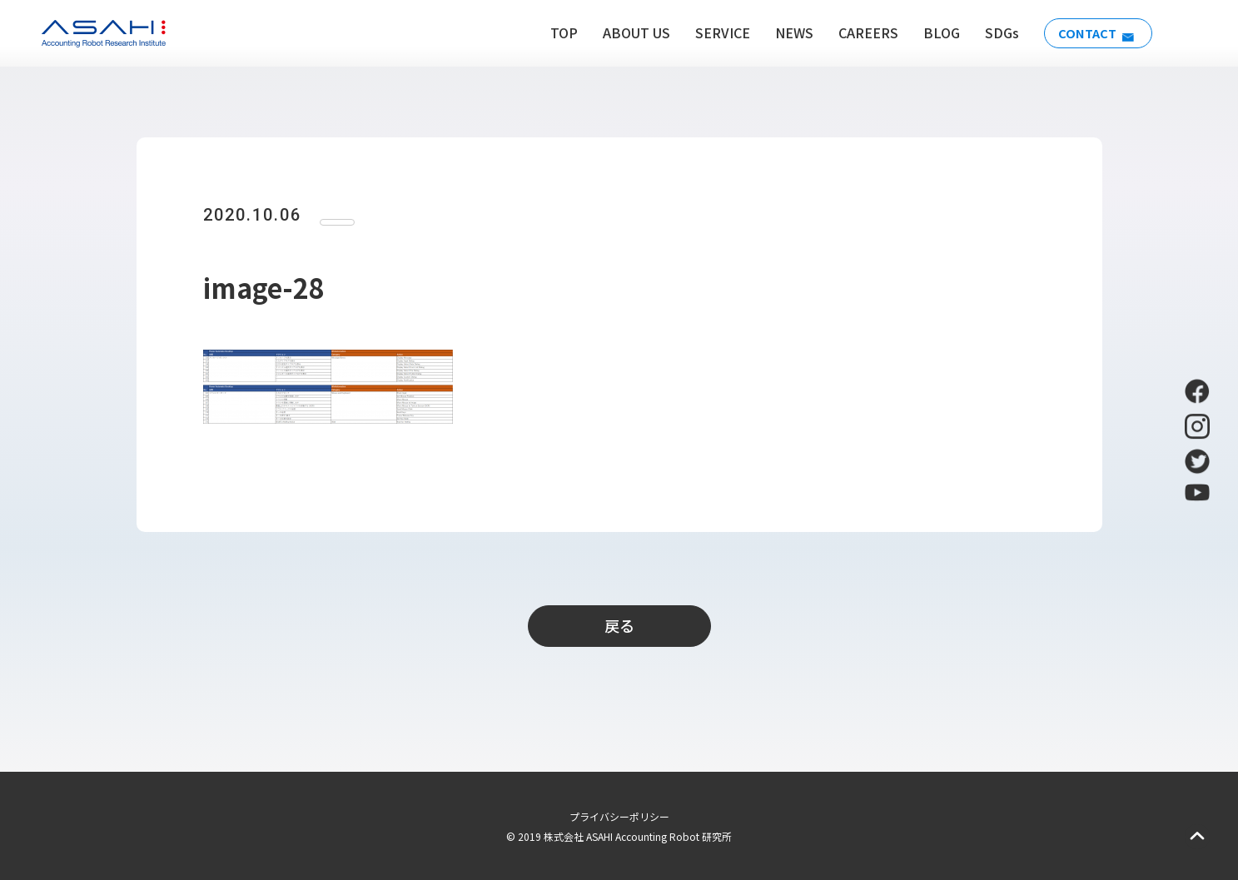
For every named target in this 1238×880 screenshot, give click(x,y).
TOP (555, 32)
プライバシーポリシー (619, 816)
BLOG (933, 32)
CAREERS (860, 32)
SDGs (994, 32)
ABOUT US (628, 32)
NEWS (786, 32)
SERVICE (714, 32)
